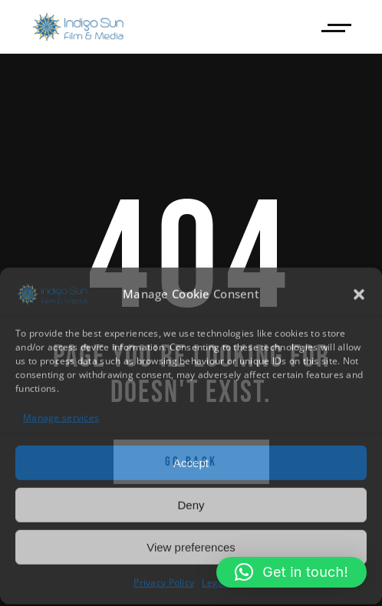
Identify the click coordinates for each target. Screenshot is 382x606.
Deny (190, 503)
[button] (359, 293)
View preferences (191, 545)
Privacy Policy (163, 581)
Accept (191, 461)
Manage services (61, 416)
